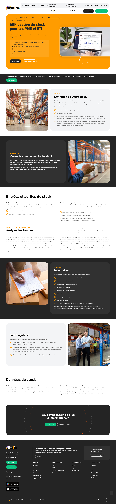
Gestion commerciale (29, 58)
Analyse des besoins (54, 74)
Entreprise (35, 460)
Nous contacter (88, 8)
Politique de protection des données (66, 503)
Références (36, 465)
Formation (94, 460)
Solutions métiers (57, 467)
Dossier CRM (94, 470)
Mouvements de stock (26, 74)
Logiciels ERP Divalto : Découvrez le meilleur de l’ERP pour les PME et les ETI (22, 15)
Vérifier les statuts (101, 494)
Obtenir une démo (101, 8)
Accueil (11, 15)
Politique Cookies (76, 503)
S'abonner (38, 451)
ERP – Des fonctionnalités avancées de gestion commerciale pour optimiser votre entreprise (39, 15)
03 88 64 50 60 (12, 451)
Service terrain (75, 465)
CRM (53, 462)
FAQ (92, 465)
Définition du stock (12, 74)
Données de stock (89, 74)
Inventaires (66, 74)
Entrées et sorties (40, 74)
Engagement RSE (37, 472)
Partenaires (36, 462)
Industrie (73, 460)
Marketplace (94, 462)
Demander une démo (64, 419)
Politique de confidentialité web (52, 503)
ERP (53, 460)
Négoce (73, 462)
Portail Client (11, 461)
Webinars (93, 472)
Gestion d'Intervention (58, 465)
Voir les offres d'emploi (97, 449)
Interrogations (77, 74)
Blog (34, 467)
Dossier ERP (94, 467)
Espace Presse (37, 470)
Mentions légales (41, 503)
